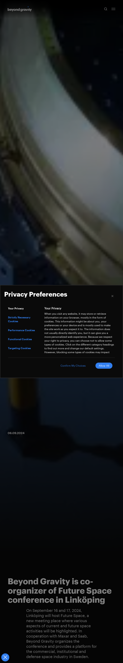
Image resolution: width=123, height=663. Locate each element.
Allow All (104, 365)
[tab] (24, 308)
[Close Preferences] (5, 657)
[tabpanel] (79, 336)
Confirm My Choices (73, 365)
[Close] (112, 296)
